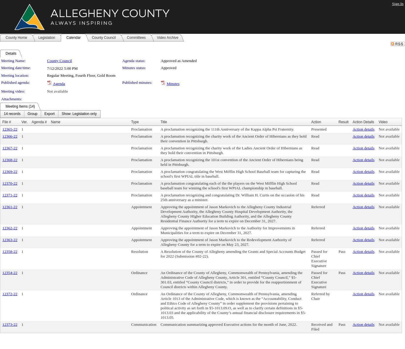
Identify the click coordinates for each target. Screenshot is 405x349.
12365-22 (9, 129)
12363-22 (9, 240)
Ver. (24, 122)
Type (135, 122)
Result (344, 122)
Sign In (398, 3)
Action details (363, 129)
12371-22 (9, 195)
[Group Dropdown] (32, 114)
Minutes (173, 83)
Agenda (59, 83)
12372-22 (9, 294)
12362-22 (9, 228)
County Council (59, 61)
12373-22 (9, 324)
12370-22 (9, 183)
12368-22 (9, 160)
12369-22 (9, 171)
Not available (57, 91)
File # (6, 122)
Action (316, 122)
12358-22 (9, 251)
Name (55, 122)
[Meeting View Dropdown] (79, 114)
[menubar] (50, 114)
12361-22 (9, 207)
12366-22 (9, 136)
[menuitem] (12, 114)
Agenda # (39, 122)
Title (163, 122)
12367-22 (9, 148)
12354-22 (9, 272)
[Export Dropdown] (49, 114)
